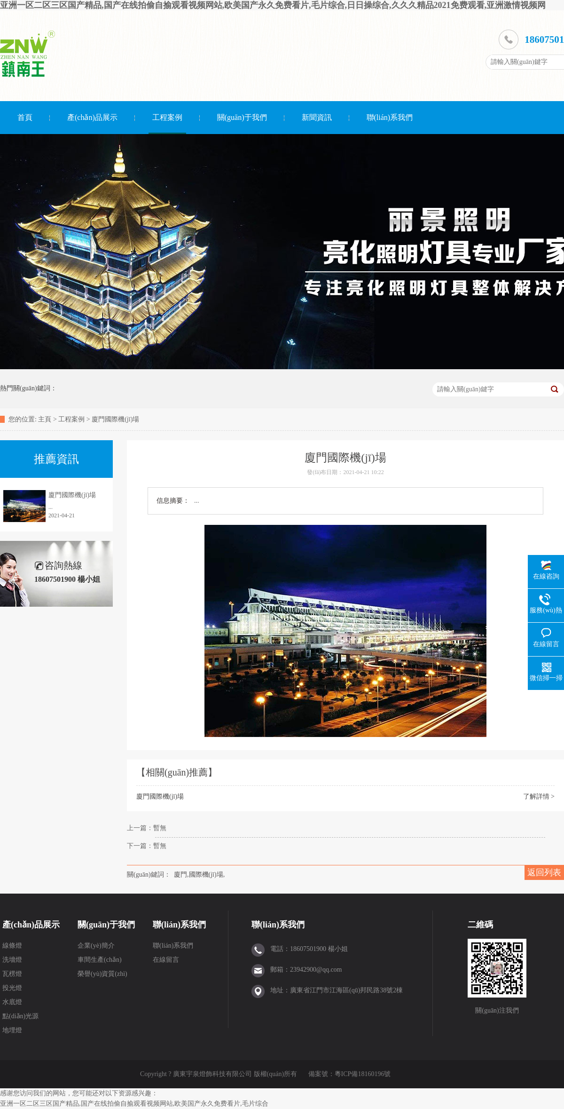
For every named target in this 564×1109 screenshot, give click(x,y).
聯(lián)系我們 (390, 117)
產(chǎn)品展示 (92, 117)
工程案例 (167, 117)
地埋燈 (12, 1030)
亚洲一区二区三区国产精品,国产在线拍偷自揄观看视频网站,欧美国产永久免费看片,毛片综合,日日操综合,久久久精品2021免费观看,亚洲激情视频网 (273, 5)
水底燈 (12, 1002)
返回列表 (544, 872)
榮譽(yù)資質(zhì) (102, 973)
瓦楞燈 (12, 973)
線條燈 (12, 945)
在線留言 (166, 959)
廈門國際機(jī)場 (115, 419)
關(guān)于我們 (242, 117)
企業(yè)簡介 (96, 945)
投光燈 (12, 987)
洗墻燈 (12, 959)
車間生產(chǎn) (100, 959)
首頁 (24, 117)
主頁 (44, 419)
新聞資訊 (317, 117)
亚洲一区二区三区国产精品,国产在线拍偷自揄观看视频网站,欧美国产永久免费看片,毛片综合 (134, 1103)
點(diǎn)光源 (20, 1016)
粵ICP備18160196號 (363, 1073)
